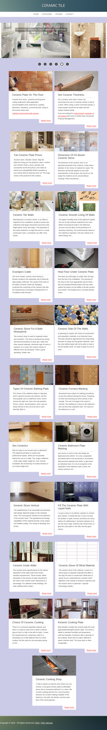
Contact (70, 14)
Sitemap (58, 14)
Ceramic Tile (53, 6)
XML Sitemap (47, 723)
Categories (47, 14)
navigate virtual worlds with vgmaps (25, 113)
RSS (37, 723)
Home (36, 14)
